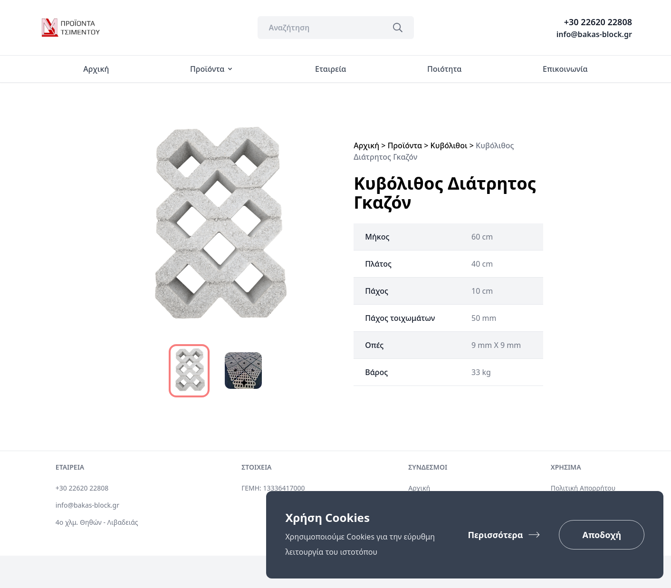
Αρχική (96, 69)
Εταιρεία (330, 69)
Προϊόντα (212, 69)
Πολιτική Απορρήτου (583, 487)
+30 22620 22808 (598, 22)
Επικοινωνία (565, 69)
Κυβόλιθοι (449, 145)
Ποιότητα (444, 69)
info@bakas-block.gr (594, 34)
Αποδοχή (601, 534)
